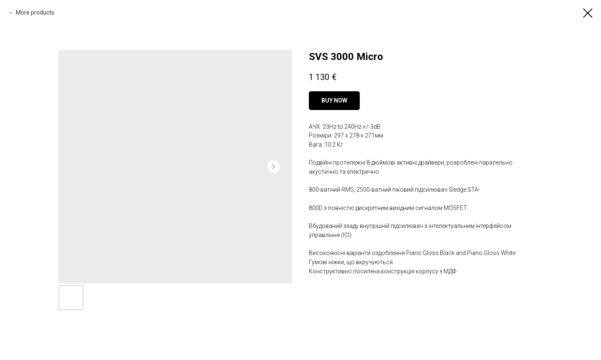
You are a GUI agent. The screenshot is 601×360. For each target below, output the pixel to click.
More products (35, 12)
